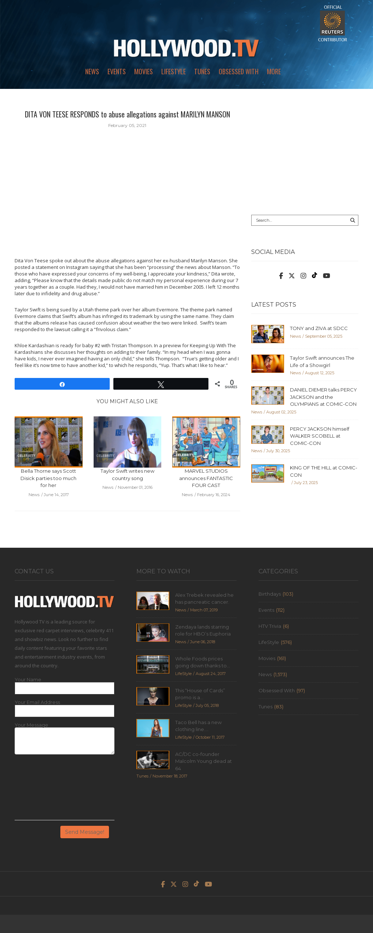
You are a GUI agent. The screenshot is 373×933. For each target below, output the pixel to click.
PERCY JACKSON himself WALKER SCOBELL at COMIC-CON (319, 436)
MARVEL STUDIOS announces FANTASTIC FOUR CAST (206, 478)
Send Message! (84, 832)
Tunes (202, 71)
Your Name (28, 679)
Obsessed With (239, 71)
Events (117, 71)
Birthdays (270, 594)
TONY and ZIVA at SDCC (319, 328)
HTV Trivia (270, 626)
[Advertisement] (304, 154)
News (92, 71)
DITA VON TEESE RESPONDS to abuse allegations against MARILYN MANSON (127, 114)
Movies (143, 71)
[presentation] (45, 790)
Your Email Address (37, 702)
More (274, 71)
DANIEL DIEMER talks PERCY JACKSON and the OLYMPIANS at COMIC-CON (323, 397)
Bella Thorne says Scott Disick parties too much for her (48, 478)
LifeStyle (173, 71)
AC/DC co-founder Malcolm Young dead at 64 (203, 761)
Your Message (31, 725)
